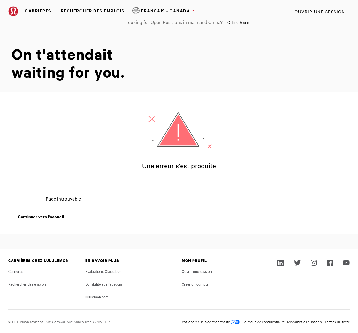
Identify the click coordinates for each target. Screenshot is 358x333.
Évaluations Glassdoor (103, 271)
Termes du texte (337, 321)
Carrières (38, 10)
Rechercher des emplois (92, 10)
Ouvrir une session (320, 12)
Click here (238, 22)
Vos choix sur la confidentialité (211, 321)
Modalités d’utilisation (304, 321)
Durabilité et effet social (104, 283)
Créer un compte (195, 283)
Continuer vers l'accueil (41, 217)
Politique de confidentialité (263, 321)
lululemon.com (96, 296)
